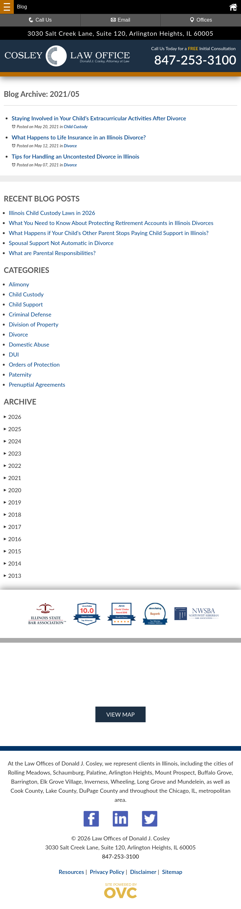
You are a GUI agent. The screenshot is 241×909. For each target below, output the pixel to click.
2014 (12, 563)
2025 (12, 429)
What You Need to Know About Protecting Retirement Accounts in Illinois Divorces (111, 222)
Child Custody (76, 126)
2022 (12, 465)
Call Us (40, 20)
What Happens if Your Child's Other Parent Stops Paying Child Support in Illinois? (109, 232)
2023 (12, 453)
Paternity (20, 374)
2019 (12, 502)
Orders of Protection (34, 364)
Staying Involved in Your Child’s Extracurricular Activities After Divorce (99, 118)
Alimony (19, 284)
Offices (201, 20)
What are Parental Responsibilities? (52, 252)
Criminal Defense (30, 314)
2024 (12, 441)
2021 (12, 477)
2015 (12, 551)
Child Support (26, 304)
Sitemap (172, 871)
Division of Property (33, 324)
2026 (12, 416)
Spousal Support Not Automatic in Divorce (61, 242)
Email (120, 20)
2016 (12, 539)
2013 (12, 575)
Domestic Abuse (29, 344)
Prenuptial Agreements (37, 384)
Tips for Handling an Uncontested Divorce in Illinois (75, 156)
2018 (12, 514)
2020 (12, 490)
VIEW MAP (120, 714)
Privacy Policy (107, 871)
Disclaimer (143, 871)
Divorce (70, 145)
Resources (71, 871)
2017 (12, 526)
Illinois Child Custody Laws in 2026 (52, 212)
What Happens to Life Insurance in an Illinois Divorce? (79, 137)
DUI (14, 354)
